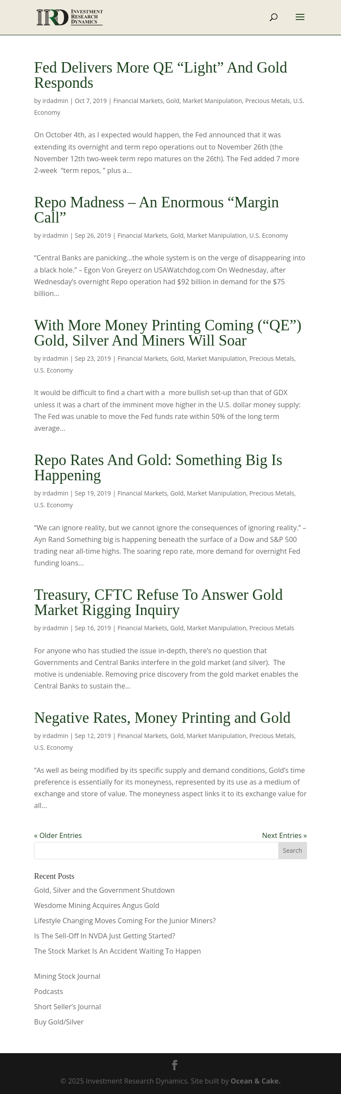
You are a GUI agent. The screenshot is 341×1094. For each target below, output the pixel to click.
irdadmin (55, 100)
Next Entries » (284, 835)
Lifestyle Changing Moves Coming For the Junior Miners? (125, 920)
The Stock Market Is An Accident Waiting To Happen (117, 951)
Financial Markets (138, 100)
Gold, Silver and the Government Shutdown (104, 890)
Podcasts (48, 991)
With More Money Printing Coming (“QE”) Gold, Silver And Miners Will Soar (167, 333)
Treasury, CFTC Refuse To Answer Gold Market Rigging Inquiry (158, 602)
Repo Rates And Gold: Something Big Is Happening (158, 468)
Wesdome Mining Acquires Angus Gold (96, 905)
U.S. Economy (269, 235)
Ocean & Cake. (256, 1081)
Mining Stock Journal (67, 976)
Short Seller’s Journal (67, 1006)
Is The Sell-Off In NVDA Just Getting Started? (104, 936)
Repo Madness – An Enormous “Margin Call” (156, 210)
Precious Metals (267, 100)
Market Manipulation (212, 100)
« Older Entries (58, 835)
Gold (172, 100)
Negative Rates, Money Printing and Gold (162, 717)
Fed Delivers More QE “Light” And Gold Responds (160, 75)
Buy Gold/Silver (59, 1022)
